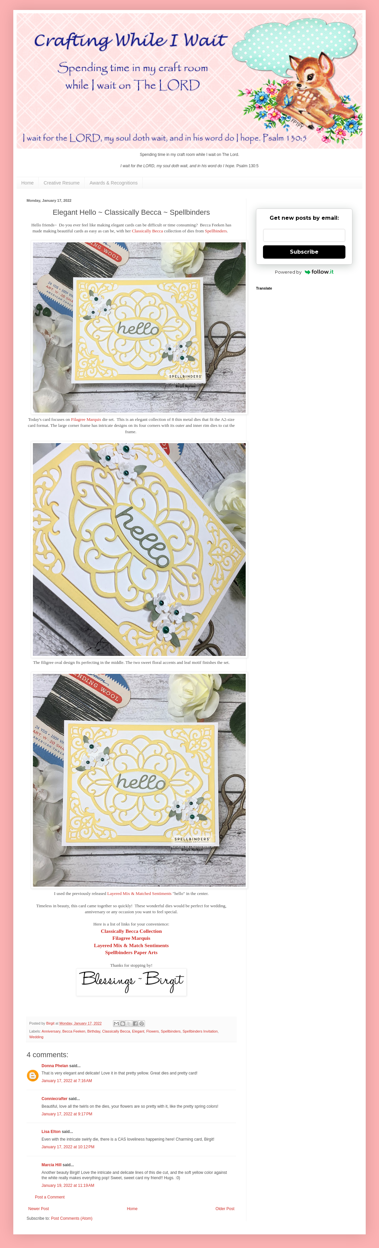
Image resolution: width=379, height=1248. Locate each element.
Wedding (36, 1037)
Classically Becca (147, 230)
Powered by (304, 272)
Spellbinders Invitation (200, 1031)
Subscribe (304, 252)
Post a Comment (49, 1197)
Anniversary (51, 1031)
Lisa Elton (51, 1131)
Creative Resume (61, 183)
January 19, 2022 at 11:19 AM (68, 1185)
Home (27, 183)
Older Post (224, 1208)
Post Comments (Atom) (71, 1218)
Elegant (138, 1031)
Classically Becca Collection (131, 931)
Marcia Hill (52, 1165)
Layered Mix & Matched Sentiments (139, 893)
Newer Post (38, 1208)
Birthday (93, 1031)
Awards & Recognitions (114, 183)
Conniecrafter (54, 1098)
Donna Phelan (55, 1065)
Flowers (152, 1031)
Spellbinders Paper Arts (131, 952)
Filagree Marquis (86, 419)
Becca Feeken (73, 1031)
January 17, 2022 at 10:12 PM (68, 1147)
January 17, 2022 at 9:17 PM (67, 1114)
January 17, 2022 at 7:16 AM (67, 1080)
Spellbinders (216, 230)
